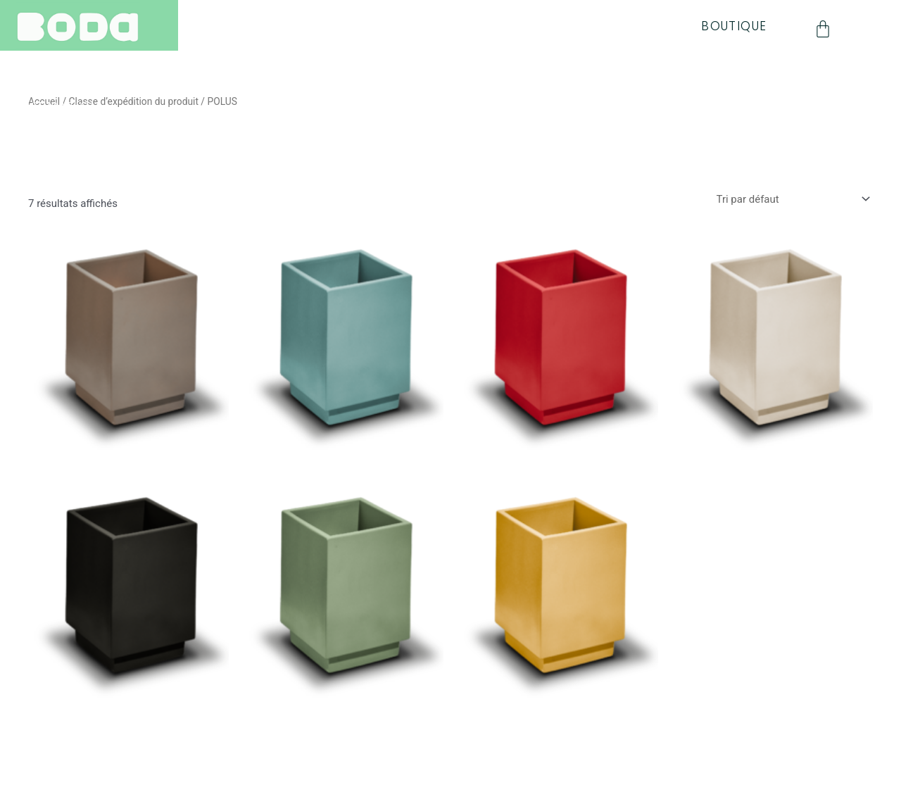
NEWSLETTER (59, 128)
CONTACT (50, 150)
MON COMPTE (63, 172)
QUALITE (44, 85)
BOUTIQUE (734, 26)
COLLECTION (59, 63)
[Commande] (792, 199)
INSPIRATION (58, 107)
